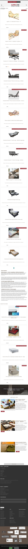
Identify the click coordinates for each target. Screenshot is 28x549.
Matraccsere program (3, 492)
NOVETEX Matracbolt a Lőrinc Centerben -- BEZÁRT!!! (20, 421)
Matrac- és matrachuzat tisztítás (4, 493)
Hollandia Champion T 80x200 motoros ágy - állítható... (14, 80)
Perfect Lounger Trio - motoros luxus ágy (13, 179)
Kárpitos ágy (11, 515)
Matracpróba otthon (2, 491)
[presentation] (6, 504)
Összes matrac (2, 515)
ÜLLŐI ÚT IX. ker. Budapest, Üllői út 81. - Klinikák (5, 481)
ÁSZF (16, 545)
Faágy (10, 516)
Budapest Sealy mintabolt (13, 522)
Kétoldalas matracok (21, 511)
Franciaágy (11, 514)
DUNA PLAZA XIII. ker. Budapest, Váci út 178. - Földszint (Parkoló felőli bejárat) (9, 480)
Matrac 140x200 (2, 525)
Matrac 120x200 (2, 524)
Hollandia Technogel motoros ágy (13, 199)
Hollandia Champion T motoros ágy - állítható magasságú (13, 140)
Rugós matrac (2, 516)
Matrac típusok (2, 514)
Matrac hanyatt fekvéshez (22, 516)
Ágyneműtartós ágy (12, 513)
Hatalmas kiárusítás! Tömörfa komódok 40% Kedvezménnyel (21, 443)
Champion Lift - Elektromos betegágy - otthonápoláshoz (13, 61)
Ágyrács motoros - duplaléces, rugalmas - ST (13, 41)
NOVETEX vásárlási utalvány (3, 494)
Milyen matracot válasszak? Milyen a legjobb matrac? (20, 400)
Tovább (3, 411)
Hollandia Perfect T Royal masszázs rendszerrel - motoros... (13, 100)
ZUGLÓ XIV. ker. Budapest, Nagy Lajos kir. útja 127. (6, 482)
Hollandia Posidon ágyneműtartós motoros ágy (13, 219)
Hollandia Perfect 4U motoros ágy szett (14, 239)
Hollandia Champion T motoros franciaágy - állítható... (14, 160)
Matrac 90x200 (2, 523)
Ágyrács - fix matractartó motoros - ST (14, 21)
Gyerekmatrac (2, 513)
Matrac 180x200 (2, 522)
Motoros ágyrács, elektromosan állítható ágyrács (14, 120)
